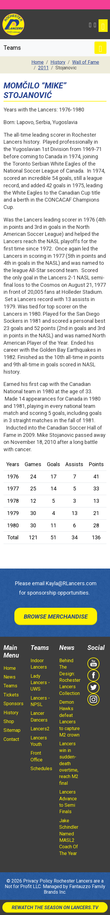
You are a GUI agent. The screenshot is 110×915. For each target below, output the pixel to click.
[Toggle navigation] (103, 25)
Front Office (37, 756)
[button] (90, 24)
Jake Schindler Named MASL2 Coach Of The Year (68, 837)
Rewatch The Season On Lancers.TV (55, 907)
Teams (10, 686)
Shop (9, 721)
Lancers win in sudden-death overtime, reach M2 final (68, 763)
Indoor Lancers (39, 664)
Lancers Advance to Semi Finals (68, 801)
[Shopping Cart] (95, 24)
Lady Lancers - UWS (40, 682)
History (11, 712)
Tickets (11, 695)
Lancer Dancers (39, 716)
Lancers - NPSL (40, 701)
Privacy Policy (38, 881)
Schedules (41, 768)
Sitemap (12, 730)
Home (10, 668)
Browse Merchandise (56, 616)
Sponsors (13, 703)
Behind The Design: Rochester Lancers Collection (69, 677)
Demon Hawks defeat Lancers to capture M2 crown (69, 718)
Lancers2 (40, 729)
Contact (11, 739)
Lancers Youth (39, 741)
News (10, 677)
